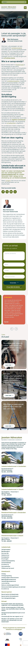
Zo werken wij (5, 564)
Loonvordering (5, 583)
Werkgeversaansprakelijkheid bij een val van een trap (13, 406)
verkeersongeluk (16, 48)
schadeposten (11, 123)
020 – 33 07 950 (8, 518)
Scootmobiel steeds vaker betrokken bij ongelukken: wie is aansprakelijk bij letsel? (12, 347)
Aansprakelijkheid (6, 562)
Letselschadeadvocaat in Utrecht (12, 489)
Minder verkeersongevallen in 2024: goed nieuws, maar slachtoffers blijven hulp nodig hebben (13, 379)
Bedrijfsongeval (5, 551)
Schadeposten (5, 557)
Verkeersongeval (5, 549)
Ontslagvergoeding (6, 575)
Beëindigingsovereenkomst (8, 579)
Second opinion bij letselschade (9, 594)
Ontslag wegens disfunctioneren (10, 577)
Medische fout (5, 555)
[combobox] (13, 2)
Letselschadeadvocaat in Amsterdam (13, 466)
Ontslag (3, 573)
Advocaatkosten (5, 566)
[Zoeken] (24, 2)
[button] (25, 7)
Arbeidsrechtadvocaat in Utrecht (12, 535)
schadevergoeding (13, 81)
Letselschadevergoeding (8, 560)
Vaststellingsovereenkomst (8, 581)
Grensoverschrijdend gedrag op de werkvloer (13, 587)
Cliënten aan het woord (7, 568)
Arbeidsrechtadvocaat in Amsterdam (13, 512)
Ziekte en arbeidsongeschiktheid (10, 585)
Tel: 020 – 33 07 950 (6, 471)
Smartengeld (4, 559)
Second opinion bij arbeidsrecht (9, 596)
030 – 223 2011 (8, 495)
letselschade (20, 65)
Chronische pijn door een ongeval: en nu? (12, 616)
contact (8, 180)
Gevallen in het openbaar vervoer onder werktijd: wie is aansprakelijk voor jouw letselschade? (11, 620)
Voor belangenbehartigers (8, 598)
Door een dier (5, 553)
